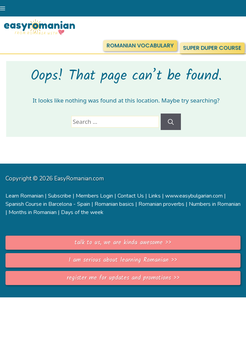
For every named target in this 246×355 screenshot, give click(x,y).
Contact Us (131, 196)
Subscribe (59, 196)
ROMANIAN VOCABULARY (140, 45)
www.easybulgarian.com (194, 196)
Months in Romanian (33, 212)
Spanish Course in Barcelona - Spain (47, 204)
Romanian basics (114, 204)
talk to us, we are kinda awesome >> (123, 242)
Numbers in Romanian (215, 204)
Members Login (94, 196)
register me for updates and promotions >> (123, 278)
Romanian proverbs (161, 204)
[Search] (171, 122)
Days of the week (82, 212)
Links (154, 196)
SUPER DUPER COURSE (212, 48)
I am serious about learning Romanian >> (123, 260)
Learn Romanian (24, 196)
